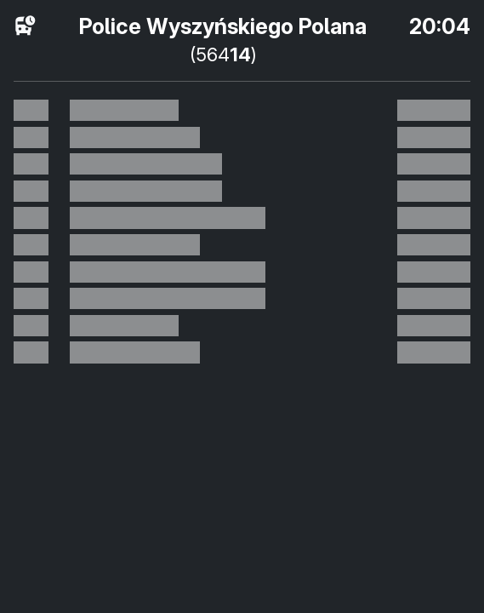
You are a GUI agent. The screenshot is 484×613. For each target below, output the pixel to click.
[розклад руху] (25, 26)
